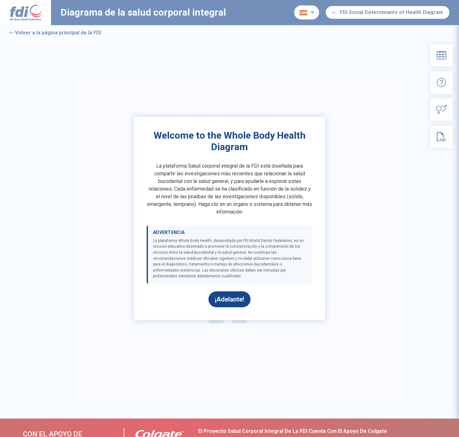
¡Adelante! (229, 299)
